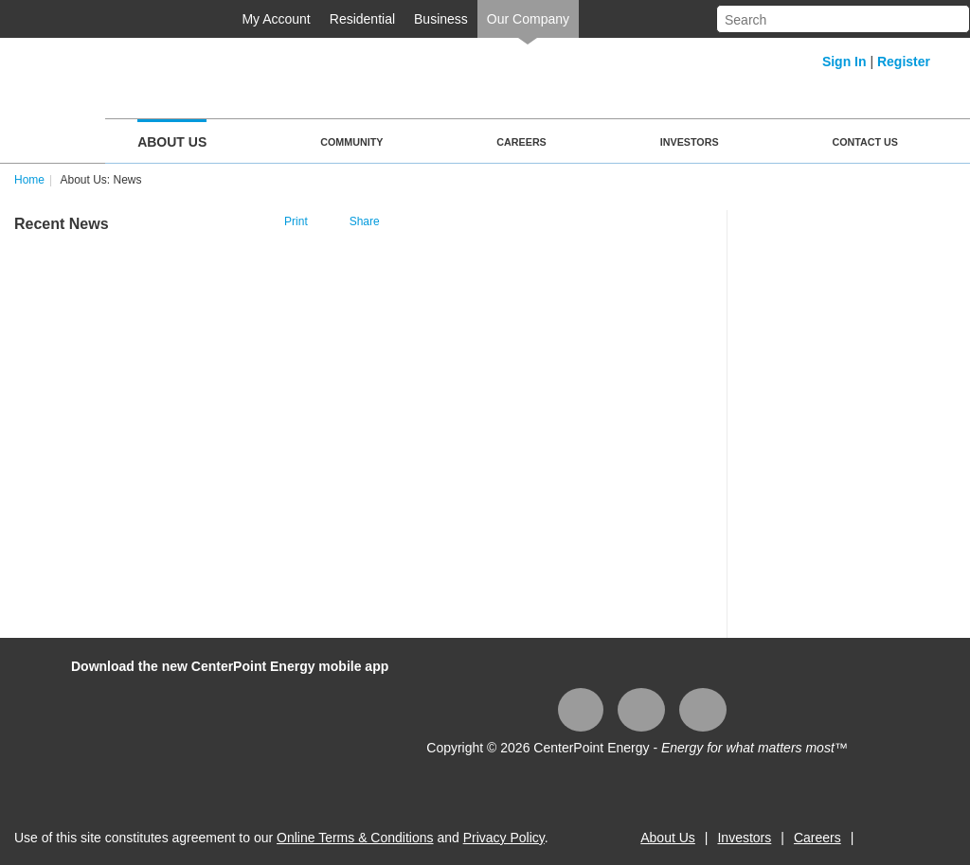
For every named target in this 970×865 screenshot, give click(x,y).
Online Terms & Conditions (355, 837)
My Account (276, 18)
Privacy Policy (504, 837)
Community (351, 142)
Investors (689, 142)
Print (296, 221)
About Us (172, 142)
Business (441, 18)
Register (903, 61)
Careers (521, 142)
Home (29, 179)
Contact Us (865, 142)
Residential (362, 18)
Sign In (844, 61)
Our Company (528, 18)
